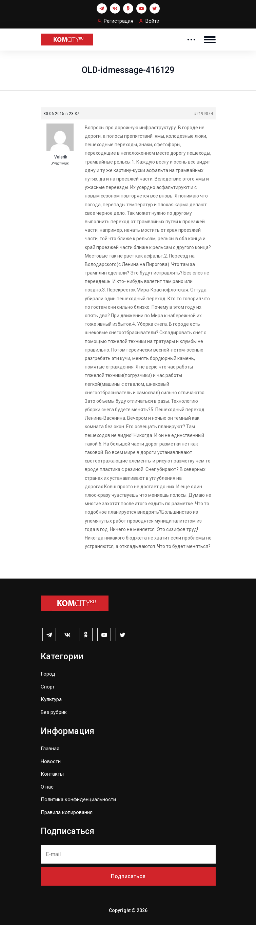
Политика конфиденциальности (78, 799)
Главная (50, 748)
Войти (152, 21)
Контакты (52, 774)
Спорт (48, 687)
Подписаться (128, 876)
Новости (51, 761)
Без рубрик (54, 712)
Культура (51, 699)
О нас (47, 787)
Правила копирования (67, 812)
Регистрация (118, 21)
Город (48, 674)
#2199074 (203, 113)
